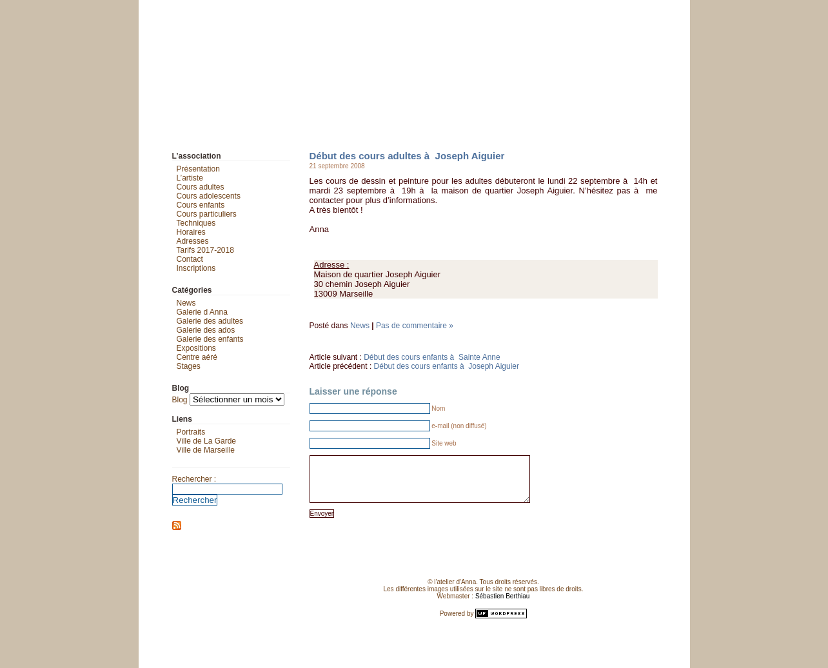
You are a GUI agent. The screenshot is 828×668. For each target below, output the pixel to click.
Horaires (191, 232)
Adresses (193, 241)
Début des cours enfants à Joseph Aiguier (446, 366)
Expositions (196, 348)
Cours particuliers (207, 214)
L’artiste (190, 177)
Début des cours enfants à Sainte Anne (432, 357)
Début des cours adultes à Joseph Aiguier (407, 155)
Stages (189, 366)
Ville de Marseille (206, 450)
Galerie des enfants (210, 339)
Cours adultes (200, 187)
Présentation (198, 168)
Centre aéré (197, 357)
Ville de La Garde (207, 441)
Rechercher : (194, 479)
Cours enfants (201, 205)
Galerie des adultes (210, 321)
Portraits (191, 432)
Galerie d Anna (202, 312)
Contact (190, 259)
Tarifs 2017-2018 (205, 250)
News (360, 325)
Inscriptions (196, 268)
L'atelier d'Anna (150, 9)
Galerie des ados (206, 330)
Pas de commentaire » (414, 325)
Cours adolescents (209, 196)
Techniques (196, 223)
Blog (180, 399)
